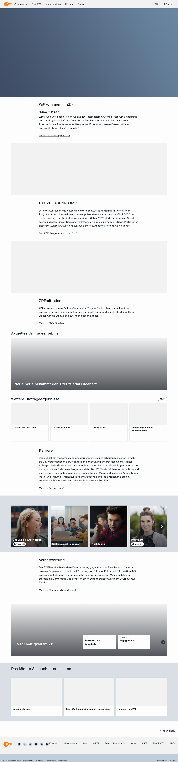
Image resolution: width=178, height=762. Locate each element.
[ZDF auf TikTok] (25, 744)
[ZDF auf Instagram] (30, 744)
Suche (167, 4)
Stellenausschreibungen (66, 543)
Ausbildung (98, 543)
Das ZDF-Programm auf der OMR (58, 233)
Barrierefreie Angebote (92, 642)
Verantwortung (53, 4)
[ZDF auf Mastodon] (47, 744)
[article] (29, 527)
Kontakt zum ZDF (127, 709)
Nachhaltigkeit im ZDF (36, 644)
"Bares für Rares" (62, 427)
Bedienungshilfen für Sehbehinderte (142, 429)
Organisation (21, 4)
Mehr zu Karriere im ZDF (53, 488)
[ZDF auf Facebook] (36, 744)
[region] (99, 642)
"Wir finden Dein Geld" (25, 427)
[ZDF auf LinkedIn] (19, 744)
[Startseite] (7, 744)
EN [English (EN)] (156, 4)
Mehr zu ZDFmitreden (51, 323)
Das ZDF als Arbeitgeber (27, 539)
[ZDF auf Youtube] (41, 744)
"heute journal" (100, 427)
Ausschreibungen (22, 709)
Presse (81, 4)
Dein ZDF (36, 4)
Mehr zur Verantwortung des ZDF (58, 590)
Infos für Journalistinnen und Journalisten (88, 709)
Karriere (69, 4)
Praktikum (137, 539)
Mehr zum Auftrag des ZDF (54, 135)
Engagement (127, 640)
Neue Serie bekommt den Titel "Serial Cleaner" (55, 384)
